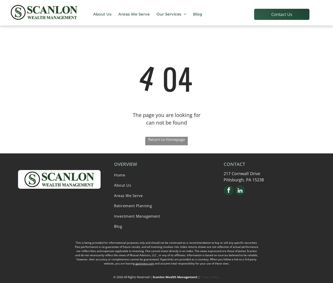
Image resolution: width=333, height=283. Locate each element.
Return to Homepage (166, 139)
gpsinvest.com (145, 263)
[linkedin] (240, 191)
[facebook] (229, 191)
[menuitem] (102, 14)
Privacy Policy (210, 277)
